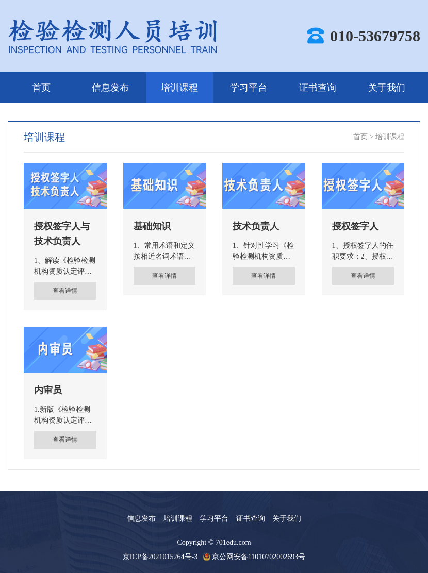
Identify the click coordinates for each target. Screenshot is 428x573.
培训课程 (179, 87)
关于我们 (386, 87)
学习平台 (248, 87)
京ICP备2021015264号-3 (160, 557)
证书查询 (317, 87)
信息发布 (110, 87)
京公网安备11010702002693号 (258, 557)
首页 (41, 87)
